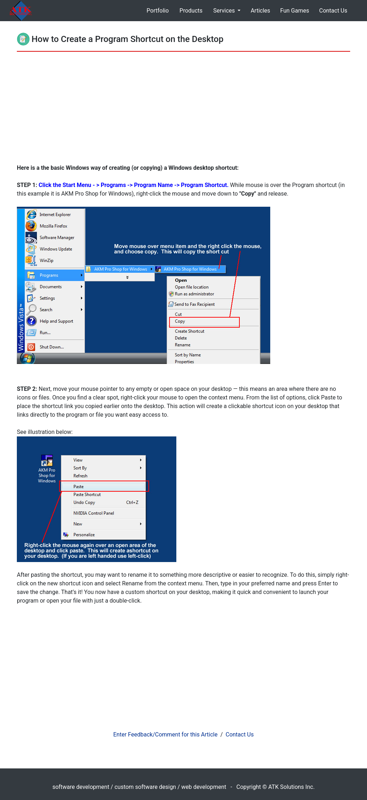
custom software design (145, 786)
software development (80, 786)
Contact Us (333, 10)
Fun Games (294, 10)
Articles (260, 10)
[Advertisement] (183, 110)
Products (191, 10)
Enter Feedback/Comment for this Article (165, 734)
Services (224, 10)
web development (204, 786)
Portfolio (158, 10)
